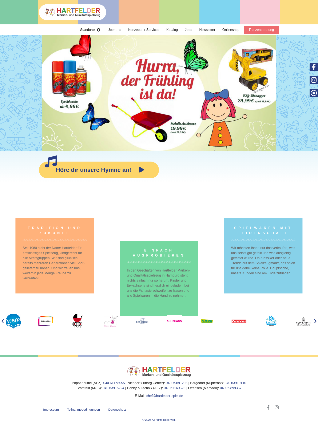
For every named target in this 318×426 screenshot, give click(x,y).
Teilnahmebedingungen (83, 409)
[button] (2, 321)
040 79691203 (176, 383)
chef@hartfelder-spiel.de (164, 396)
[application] (141, 170)
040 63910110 (235, 383)
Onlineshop (230, 30)
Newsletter (207, 30)
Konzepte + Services (143, 30)
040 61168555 (114, 383)
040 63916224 (113, 388)
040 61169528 (174, 388)
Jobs (188, 30)
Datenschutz (117, 409)
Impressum (51, 409)
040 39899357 (230, 388)
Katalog (172, 30)
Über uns (114, 30)
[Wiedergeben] (141, 170)
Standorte (90, 29)
